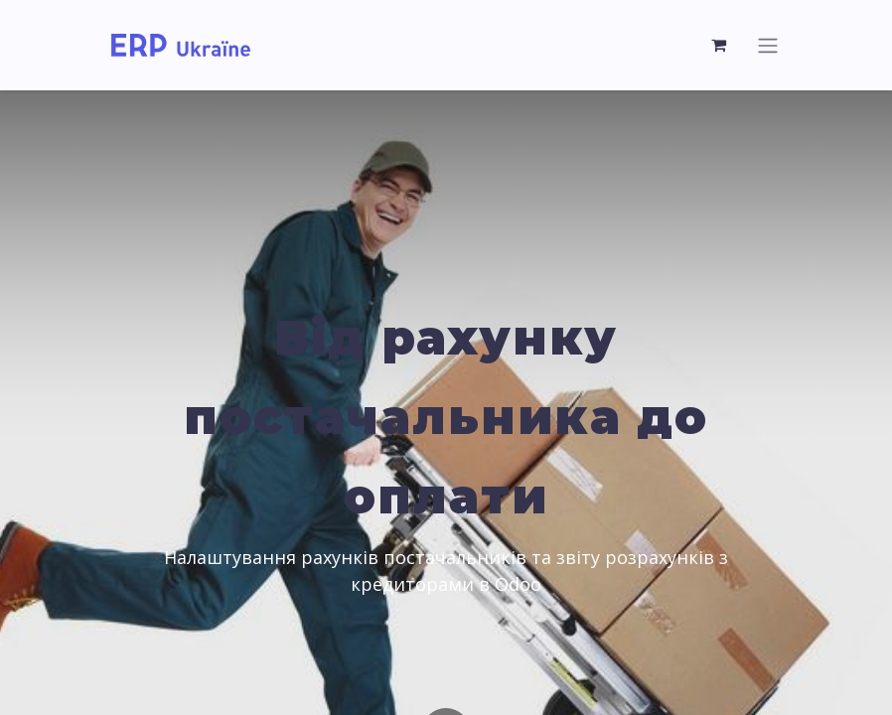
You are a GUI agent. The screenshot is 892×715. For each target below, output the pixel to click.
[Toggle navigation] (768, 45)
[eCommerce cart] (719, 45)
